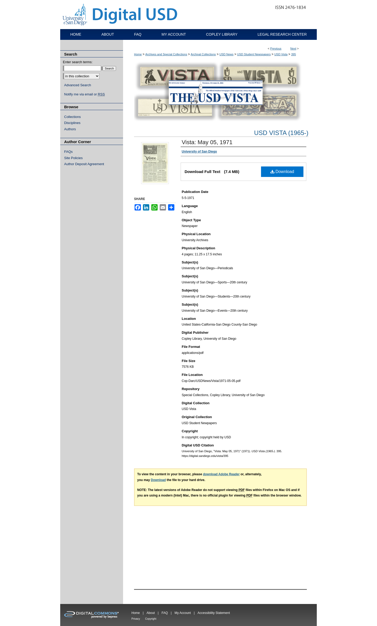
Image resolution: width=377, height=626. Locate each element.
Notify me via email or (84, 94)
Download (282, 171)
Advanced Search (77, 85)
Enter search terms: (77, 62)
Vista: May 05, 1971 (207, 142)
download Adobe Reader (221, 474)
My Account (183, 613)
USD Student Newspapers (254, 54)
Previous (275, 48)
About (151, 613)
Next (293, 48)
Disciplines (72, 123)
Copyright (150, 618)
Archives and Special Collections (166, 54)
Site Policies (73, 158)
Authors (70, 129)
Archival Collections (203, 54)
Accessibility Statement (214, 613)
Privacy (135, 618)
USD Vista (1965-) (281, 132)
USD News (226, 54)
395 (293, 54)
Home (138, 54)
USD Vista (281, 54)
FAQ (165, 613)
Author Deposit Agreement (84, 164)
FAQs (68, 152)
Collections (72, 117)
